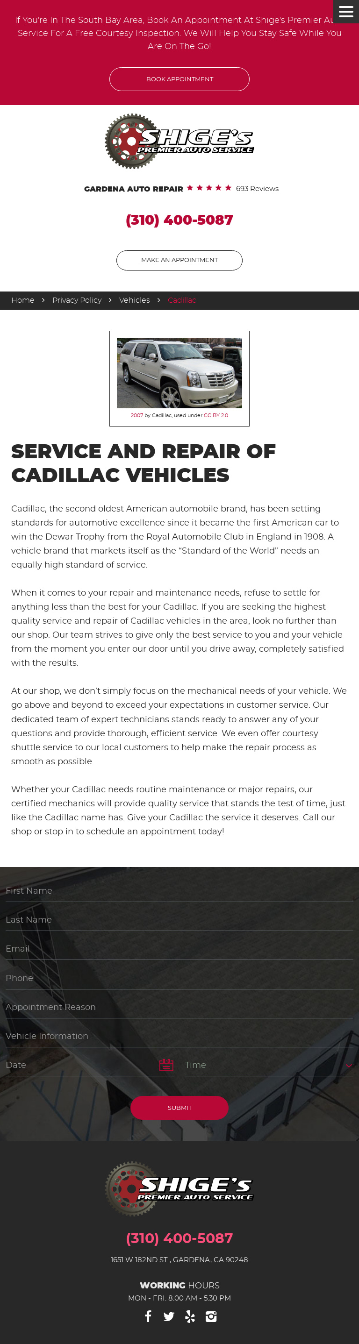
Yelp (190, 1317)
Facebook (148, 1317)
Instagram (211, 1317)
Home (23, 300)
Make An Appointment (179, 260)
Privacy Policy (76, 300)
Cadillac (182, 300)
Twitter (169, 1317)
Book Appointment (179, 80)
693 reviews (257, 188)
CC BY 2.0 (216, 415)
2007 (137, 415)
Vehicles (134, 300)
